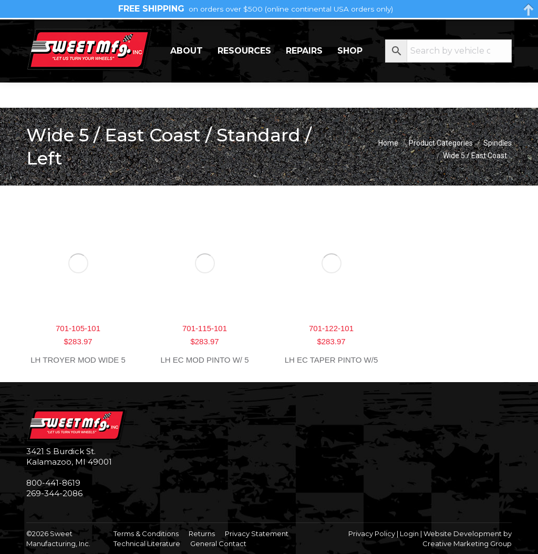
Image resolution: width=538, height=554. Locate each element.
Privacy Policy (371, 533)
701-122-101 (331, 328)
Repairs (304, 76)
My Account (470, 31)
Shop (350, 76)
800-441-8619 (53, 483)
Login (409, 533)
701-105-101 (78, 328)
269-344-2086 (58, 32)
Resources (244, 76)
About (186, 76)
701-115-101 (204, 328)
